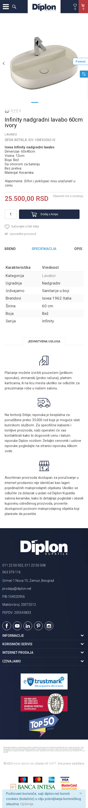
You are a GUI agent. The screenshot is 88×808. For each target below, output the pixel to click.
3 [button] (53, 102)
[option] (44, 63)
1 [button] (35, 102)
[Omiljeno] (75, 6)
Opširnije (27, 804)
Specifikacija (44, 249)
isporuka (59, 446)
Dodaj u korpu (49, 214)
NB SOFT (50, 763)
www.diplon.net (23, 763)
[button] (14, 6)
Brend (10, 249)
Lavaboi (11, 134)
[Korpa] (83, 11)
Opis (78, 249)
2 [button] (44, 102)
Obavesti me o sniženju (68, 196)
